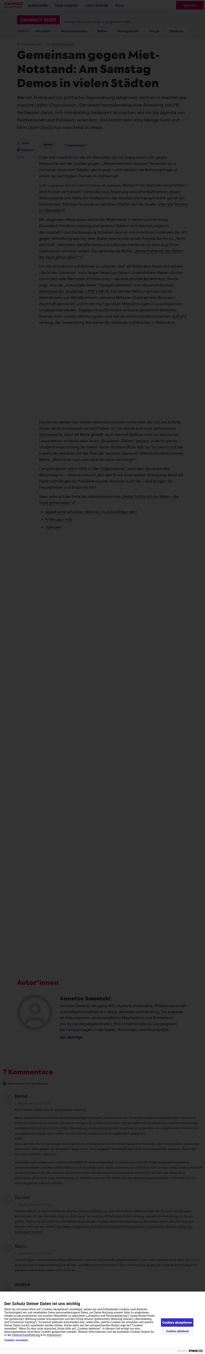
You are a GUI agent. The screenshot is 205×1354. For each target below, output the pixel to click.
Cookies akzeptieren (177, 1322)
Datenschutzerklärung (26, 1335)
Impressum (54, 1335)
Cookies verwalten (16, 1340)
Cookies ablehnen (177, 1331)
